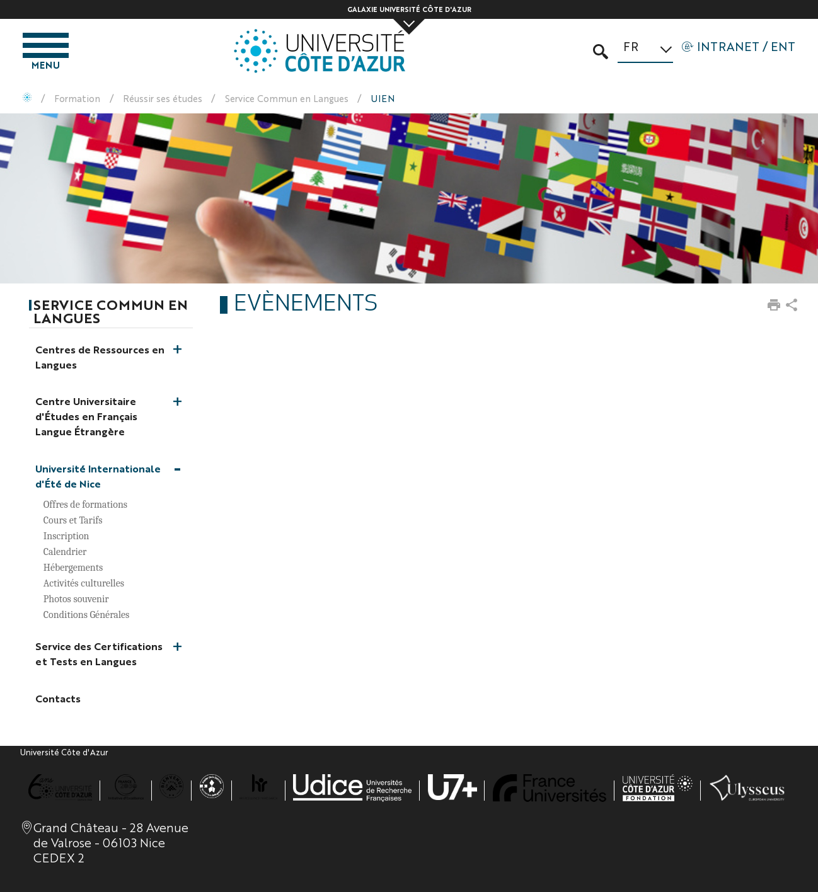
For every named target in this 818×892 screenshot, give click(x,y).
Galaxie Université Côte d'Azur (409, 9)
